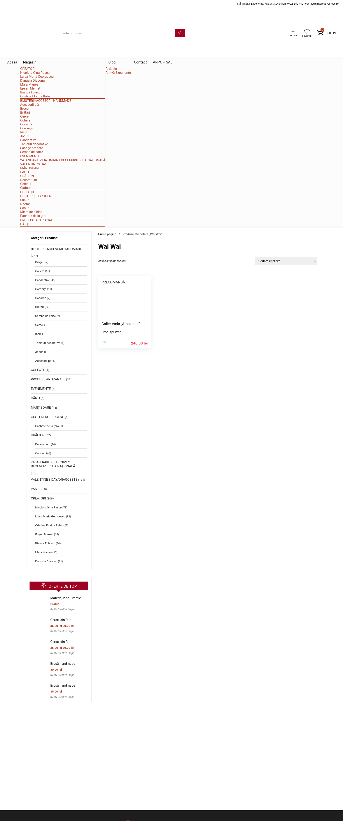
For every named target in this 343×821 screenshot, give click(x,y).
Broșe (24, 109)
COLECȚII (27, 192)
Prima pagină (107, 234)
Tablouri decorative (34, 144)
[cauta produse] (180, 33)
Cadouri (26, 188)
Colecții (25, 184)
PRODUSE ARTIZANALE (37, 220)
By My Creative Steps (62, 609)
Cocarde (26, 124)
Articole (111, 69)
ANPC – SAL (162, 62)
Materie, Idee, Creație (65, 598)
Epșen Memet (30, 88)
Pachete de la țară (33, 216)
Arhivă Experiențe (118, 73)
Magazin (30, 62)
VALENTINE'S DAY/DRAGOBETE (54, 480)
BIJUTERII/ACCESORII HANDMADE (45, 101)
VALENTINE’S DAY (33, 164)
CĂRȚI (24, 224)
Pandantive (28, 140)
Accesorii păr (29, 105)
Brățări (25, 112)
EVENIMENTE (30, 156)
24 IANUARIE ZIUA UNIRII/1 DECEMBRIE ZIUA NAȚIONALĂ (62, 160)
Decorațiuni (28, 180)
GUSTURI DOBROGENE (36, 196)
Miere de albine (31, 212)
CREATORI (27, 69)
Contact (140, 62)
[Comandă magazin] (286, 261)
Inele (23, 132)
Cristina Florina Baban (36, 96)
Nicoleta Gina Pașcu (35, 73)
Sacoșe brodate (31, 148)
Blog (112, 62)
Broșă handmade (62, 664)
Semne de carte (31, 152)
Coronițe (26, 128)
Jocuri (24, 136)
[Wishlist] (307, 32)
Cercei (24, 116)
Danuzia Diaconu (32, 81)
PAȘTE (25, 172)
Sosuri (24, 208)
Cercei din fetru (61, 620)
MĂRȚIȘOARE (30, 168)
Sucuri (24, 200)
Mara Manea (29, 84)
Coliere (25, 120)
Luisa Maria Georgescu (37, 77)
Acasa (12, 62)
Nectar (25, 204)
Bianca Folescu (31, 92)
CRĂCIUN (27, 176)
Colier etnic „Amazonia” (121, 324)
